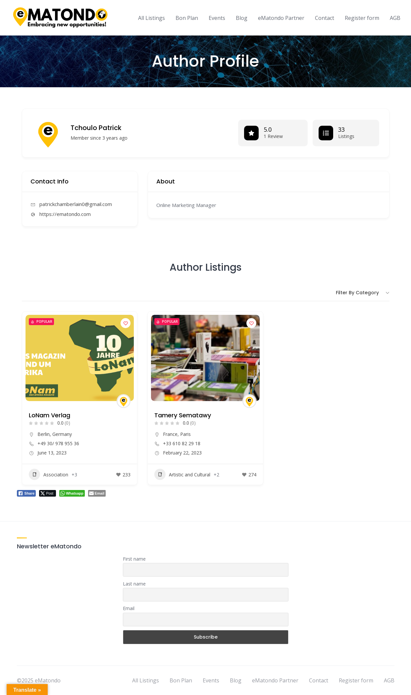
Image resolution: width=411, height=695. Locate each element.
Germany (62, 434)
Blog (241, 18)
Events (217, 18)
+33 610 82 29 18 (181, 444)
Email (128, 608)
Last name (134, 584)
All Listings (151, 18)
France (170, 434)
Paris (185, 434)
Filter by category (357, 292)
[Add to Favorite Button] (125, 323)
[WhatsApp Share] (72, 493)
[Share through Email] (97, 493)
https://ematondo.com (65, 214)
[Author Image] (123, 401)
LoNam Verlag (49, 415)
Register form (362, 18)
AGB (395, 18)
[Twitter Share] (47, 493)
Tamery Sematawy (182, 415)
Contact (324, 18)
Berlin (43, 434)
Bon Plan (187, 18)
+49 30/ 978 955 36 (58, 444)
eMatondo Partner (281, 18)
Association (48, 474)
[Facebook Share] (26, 493)
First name (134, 559)
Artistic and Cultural (182, 474)
